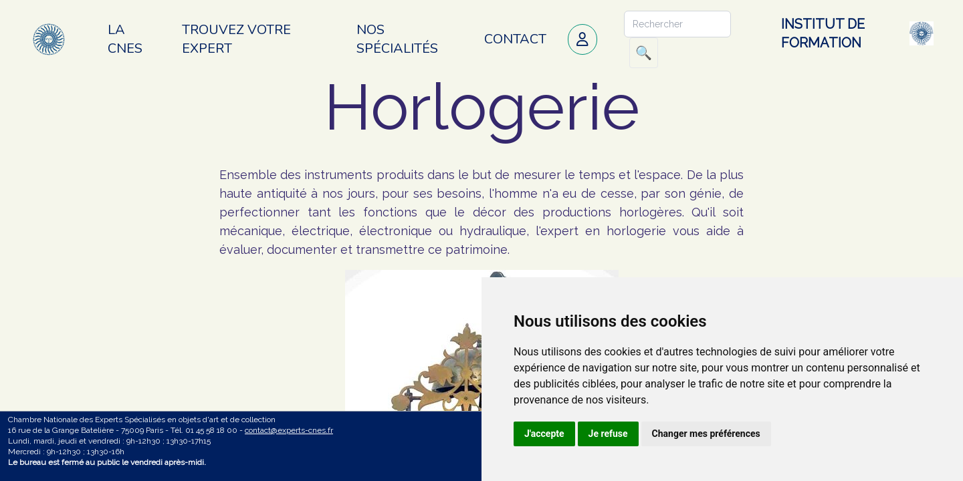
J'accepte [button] (544, 433)
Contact (515, 39)
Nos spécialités (397, 39)
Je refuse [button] (608, 433)
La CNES (125, 39)
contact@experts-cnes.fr (289, 430)
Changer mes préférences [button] (706, 433)
